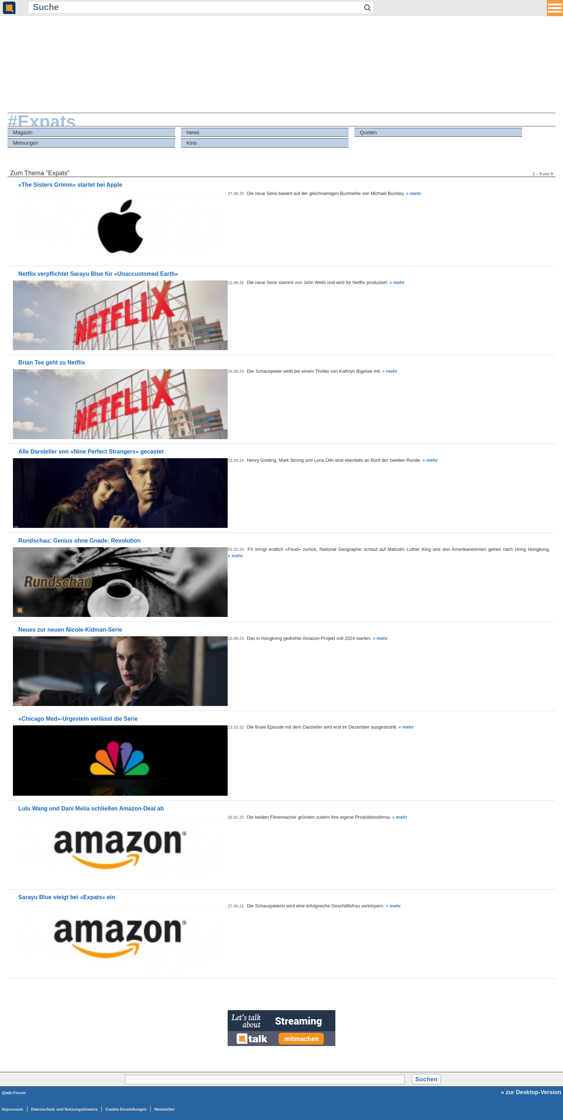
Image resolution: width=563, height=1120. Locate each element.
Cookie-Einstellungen (126, 1109)
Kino (191, 143)
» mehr (413, 193)
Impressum (12, 1109)
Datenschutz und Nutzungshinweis (64, 1109)
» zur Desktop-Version (531, 1092)
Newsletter (164, 1109)
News (192, 132)
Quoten (368, 132)
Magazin (22, 132)
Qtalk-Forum (14, 1093)
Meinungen (25, 143)
